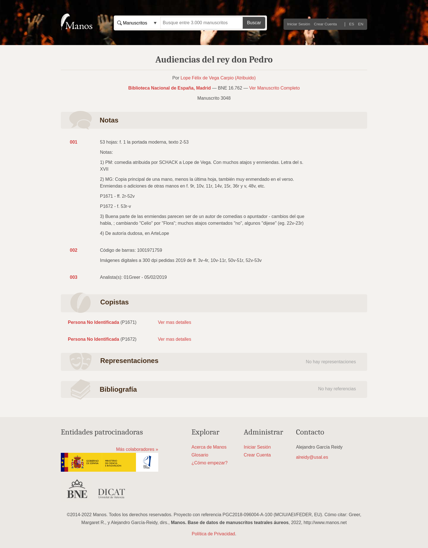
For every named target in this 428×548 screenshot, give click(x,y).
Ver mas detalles (174, 322)
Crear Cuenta (325, 24)
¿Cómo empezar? (209, 462)
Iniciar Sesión (298, 24)
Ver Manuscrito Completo (274, 88)
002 (73, 250)
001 (73, 142)
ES (351, 24)
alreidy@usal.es (312, 457)
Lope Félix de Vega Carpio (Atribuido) (218, 77)
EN (361, 24)
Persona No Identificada (93, 322)
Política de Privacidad (213, 533)
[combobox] (137, 23)
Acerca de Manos (209, 447)
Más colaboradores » (137, 449)
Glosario (199, 455)
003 (73, 277)
